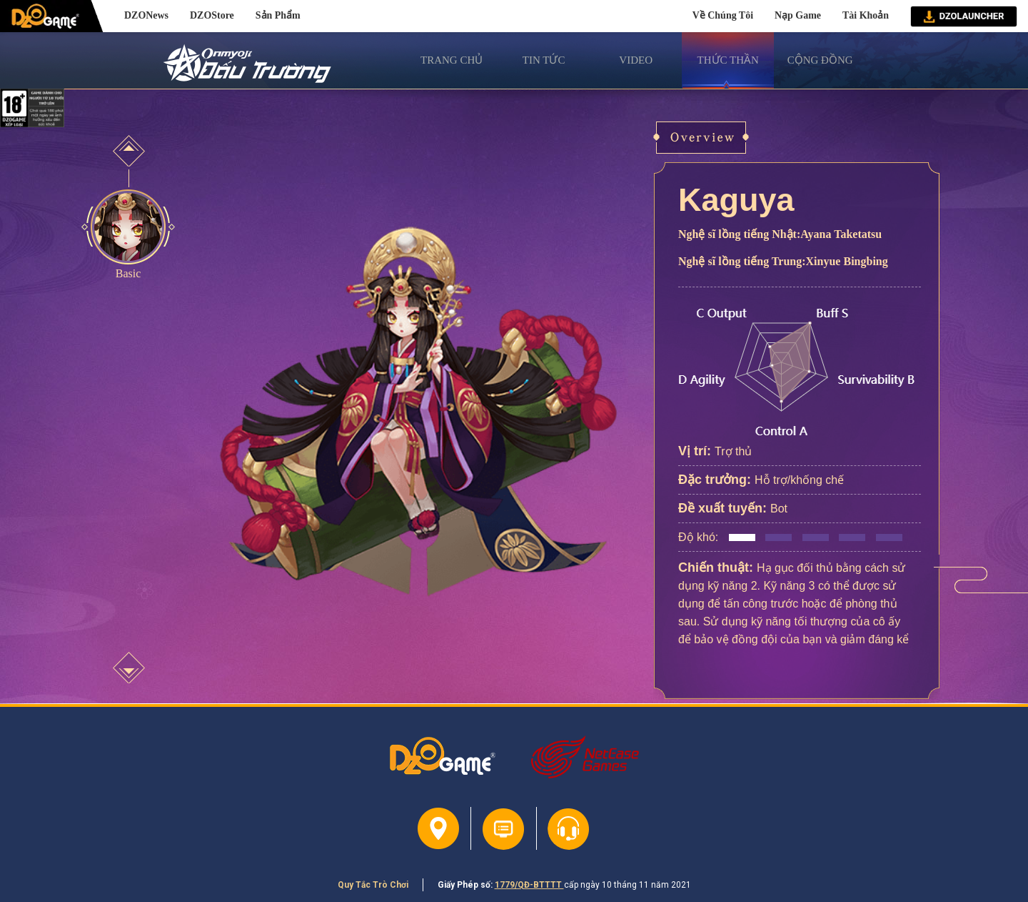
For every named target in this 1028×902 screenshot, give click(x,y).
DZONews (146, 15)
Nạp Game (798, 15)
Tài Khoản (865, 15)
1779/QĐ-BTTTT (529, 885)
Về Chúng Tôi (722, 15)
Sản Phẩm (278, 15)
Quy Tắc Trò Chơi (373, 885)
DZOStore (212, 15)
